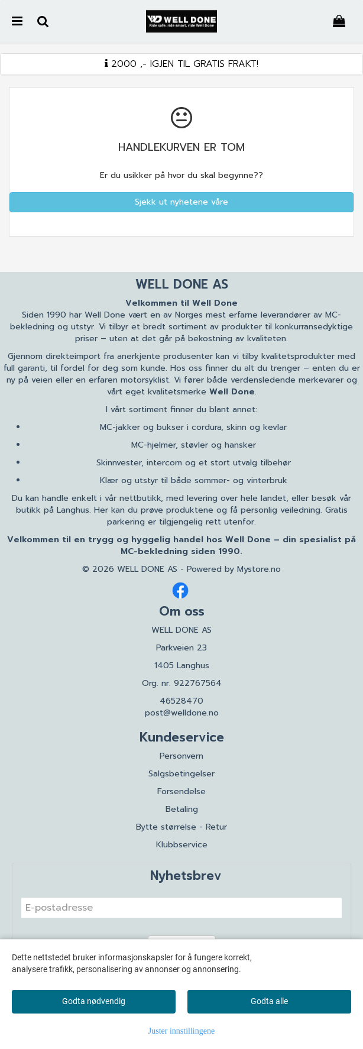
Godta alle (269, 1001)
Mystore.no (259, 569)
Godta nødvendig (93, 1001)
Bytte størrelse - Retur (181, 827)
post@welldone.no (182, 713)
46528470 (181, 701)
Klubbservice (182, 844)
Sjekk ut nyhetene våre (181, 202)
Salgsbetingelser (181, 774)
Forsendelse (181, 791)
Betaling (182, 809)
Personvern (181, 756)
